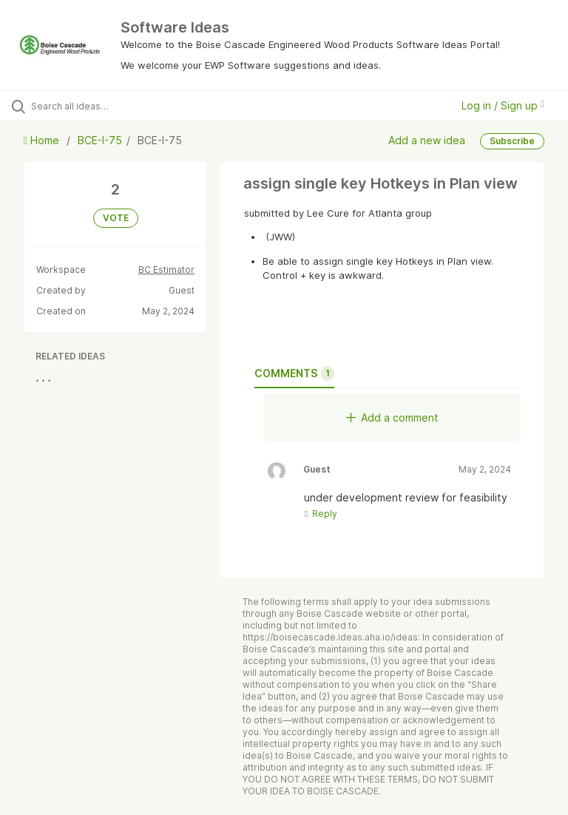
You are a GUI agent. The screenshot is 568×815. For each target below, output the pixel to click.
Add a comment (392, 417)
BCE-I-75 (100, 140)
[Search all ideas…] (100, 106)
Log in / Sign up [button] (503, 105)
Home (43, 140)
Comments (294, 373)
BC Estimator (166, 269)
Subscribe (512, 140)
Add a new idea (426, 140)
